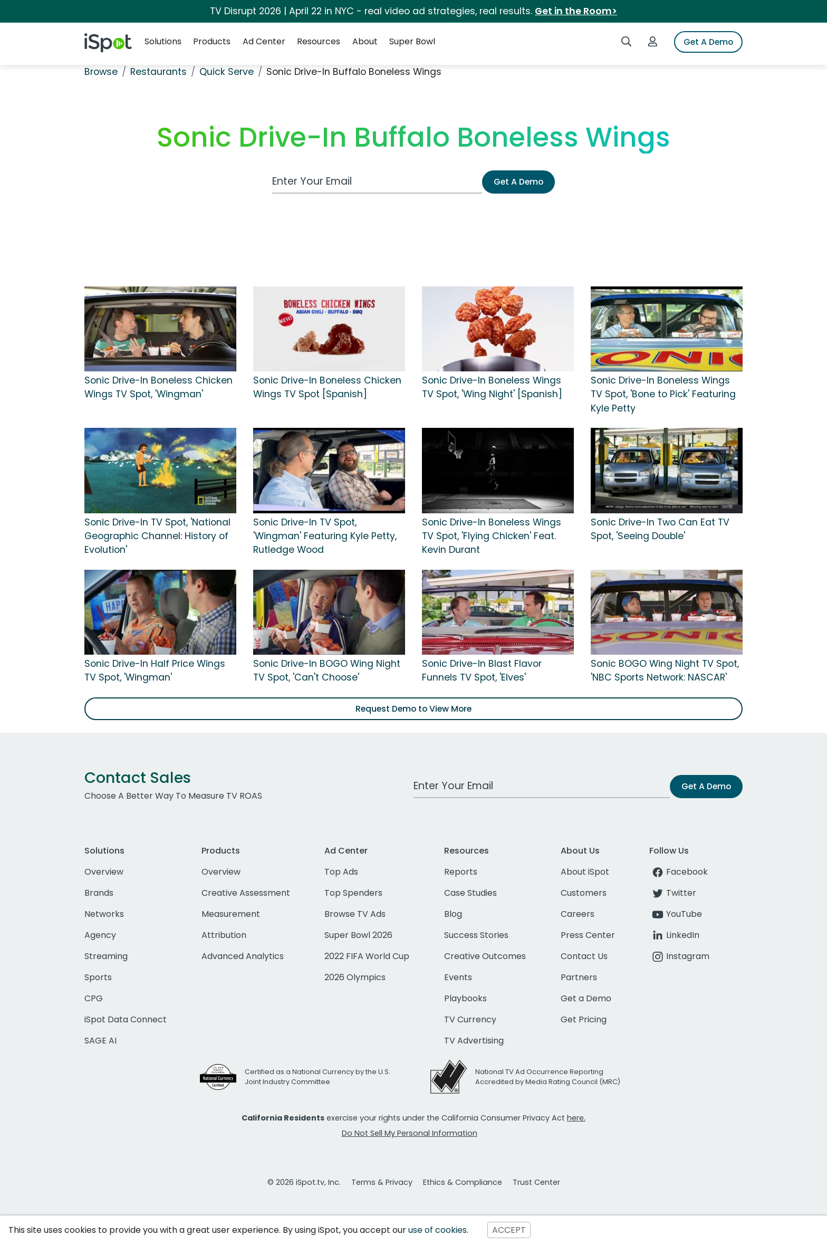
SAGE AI (100, 1041)
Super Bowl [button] (412, 41)
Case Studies (470, 893)
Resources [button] (318, 41)
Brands (98, 893)
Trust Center (536, 1182)
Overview (103, 872)
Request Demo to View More (413, 709)
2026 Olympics (355, 977)
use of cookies (437, 1230)
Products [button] (211, 41)
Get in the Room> (576, 11)
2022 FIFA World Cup (366, 956)
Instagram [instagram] (679, 956)
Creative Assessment (245, 893)
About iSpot (585, 872)
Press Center (588, 935)
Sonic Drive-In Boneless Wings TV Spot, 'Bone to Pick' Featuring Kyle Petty (663, 394)
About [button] (365, 41)
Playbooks (465, 998)
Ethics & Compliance (462, 1182)
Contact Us (584, 956)
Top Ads (341, 872)
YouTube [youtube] (675, 914)
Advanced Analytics (242, 956)
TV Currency (470, 1019)
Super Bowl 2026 (358, 935)
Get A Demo (708, 42)
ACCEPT (509, 1230)
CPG (93, 998)
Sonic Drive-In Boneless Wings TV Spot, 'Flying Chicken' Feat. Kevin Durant (491, 536)
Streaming (106, 956)
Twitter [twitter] (672, 893)
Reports (460, 872)
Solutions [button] (163, 41)
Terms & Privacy (381, 1182)
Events (458, 977)
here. (576, 1118)
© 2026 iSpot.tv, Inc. (304, 1182)
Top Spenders (353, 893)
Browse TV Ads (355, 914)
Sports (98, 977)
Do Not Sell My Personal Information (409, 1133)
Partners (579, 977)
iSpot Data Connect (125, 1019)
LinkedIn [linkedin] (674, 935)
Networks (104, 914)
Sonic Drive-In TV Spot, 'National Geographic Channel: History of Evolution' (157, 536)
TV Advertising (474, 1041)
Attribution (223, 935)
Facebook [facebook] (678, 872)
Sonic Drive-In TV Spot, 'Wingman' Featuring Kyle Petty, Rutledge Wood (325, 536)
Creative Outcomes (485, 956)
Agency (100, 935)
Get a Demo (586, 998)
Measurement (230, 914)
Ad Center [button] (264, 41)
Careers (577, 914)
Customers (584, 893)
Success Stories (476, 935)
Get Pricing (584, 1019)
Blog (453, 914)
